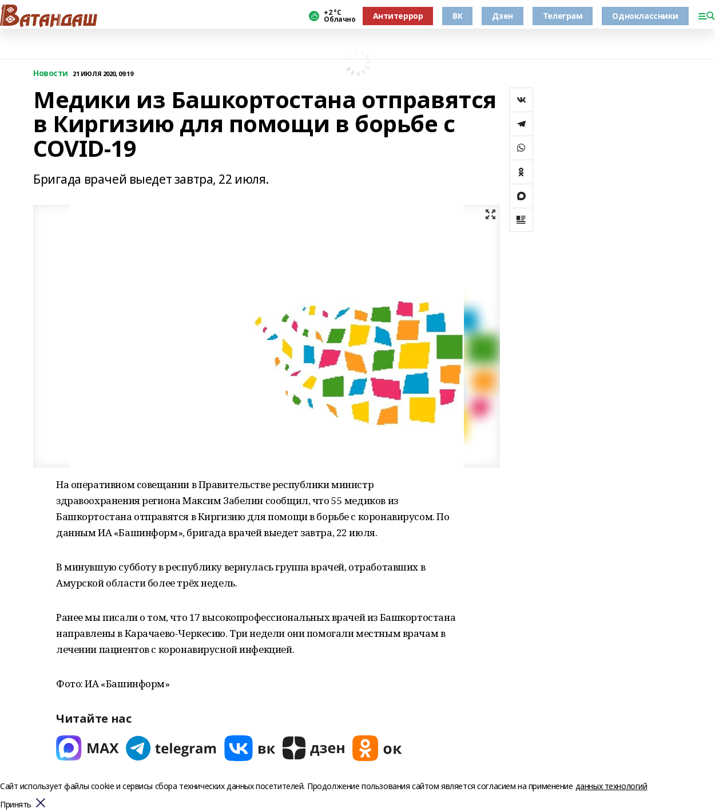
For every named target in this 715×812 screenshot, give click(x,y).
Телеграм (563, 15)
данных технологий (611, 786)
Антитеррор (398, 15)
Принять (15, 805)
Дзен (502, 15)
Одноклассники (645, 15)
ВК (457, 15)
